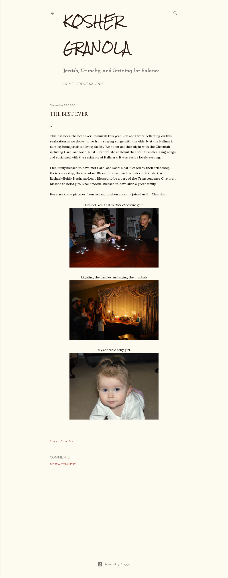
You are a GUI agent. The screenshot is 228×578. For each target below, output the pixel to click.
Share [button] (53, 441)
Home (68, 84)
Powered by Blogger (114, 564)
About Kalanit (89, 84)
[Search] (175, 12)
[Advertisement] (114, 508)
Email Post (68, 441)
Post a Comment (62, 464)
